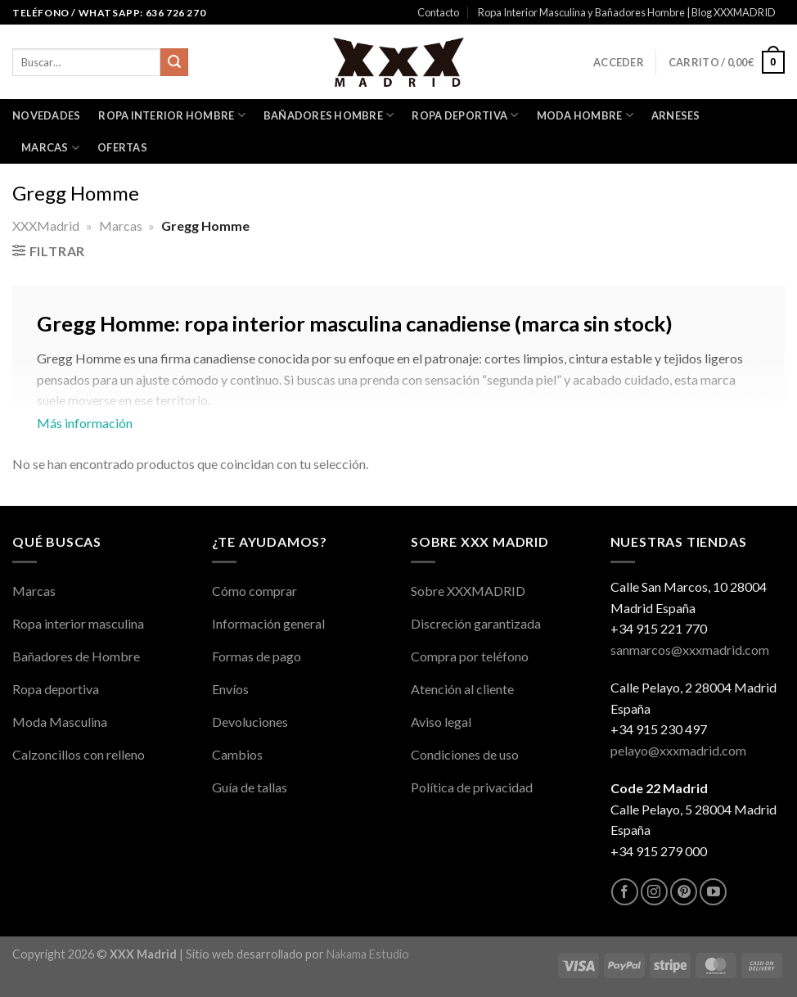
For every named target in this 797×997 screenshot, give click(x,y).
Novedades (46, 115)
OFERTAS (122, 147)
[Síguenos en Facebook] (624, 891)
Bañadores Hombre (328, 115)
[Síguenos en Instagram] (654, 891)
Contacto (438, 12)
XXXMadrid (45, 225)
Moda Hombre (585, 115)
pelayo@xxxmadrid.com (678, 750)
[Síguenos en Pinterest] (683, 891)
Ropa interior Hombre (171, 115)
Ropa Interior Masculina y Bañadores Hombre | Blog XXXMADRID (627, 12)
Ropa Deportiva (465, 115)
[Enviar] (174, 62)
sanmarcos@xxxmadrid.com (689, 649)
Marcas (50, 148)
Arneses (675, 115)
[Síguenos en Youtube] (713, 891)
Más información (398, 380)
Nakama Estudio (367, 954)
